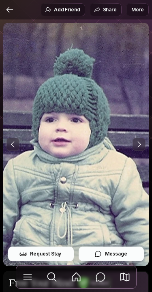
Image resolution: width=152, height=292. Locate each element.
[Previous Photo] (12, 144)
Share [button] (105, 9)
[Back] (9, 9)
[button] (124, 277)
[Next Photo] (139, 144)
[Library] (27, 277)
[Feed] (76, 277)
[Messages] (100, 277)
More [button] (137, 9)
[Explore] (51, 277)
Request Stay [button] (40, 254)
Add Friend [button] (62, 9)
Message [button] (110, 254)
